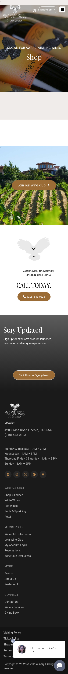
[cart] (35, 10)
